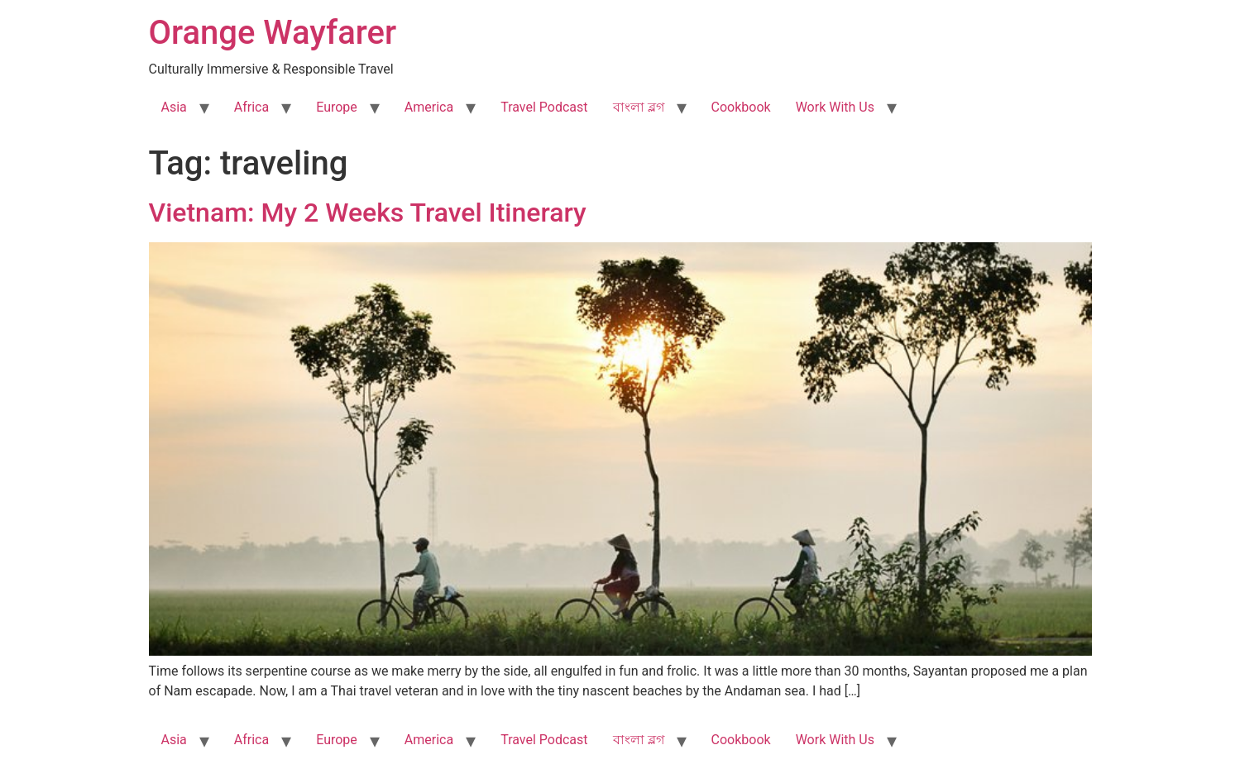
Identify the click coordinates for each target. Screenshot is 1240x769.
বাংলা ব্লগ (638, 107)
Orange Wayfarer (273, 32)
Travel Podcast (543, 107)
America (429, 107)
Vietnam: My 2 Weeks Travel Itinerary (367, 212)
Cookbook (741, 107)
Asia (174, 107)
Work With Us (835, 107)
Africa (251, 107)
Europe (336, 107)
